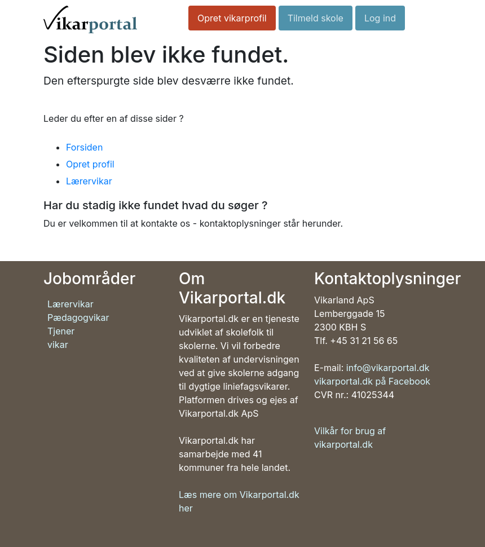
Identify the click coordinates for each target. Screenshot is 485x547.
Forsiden (84, 147)
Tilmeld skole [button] (315, 18)
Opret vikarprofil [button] (232, 18)
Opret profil (90, 164)
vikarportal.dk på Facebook (372, 381)
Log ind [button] (380, 18)
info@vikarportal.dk (388, 367)
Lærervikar (89, 181)
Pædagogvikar (78, 317)
